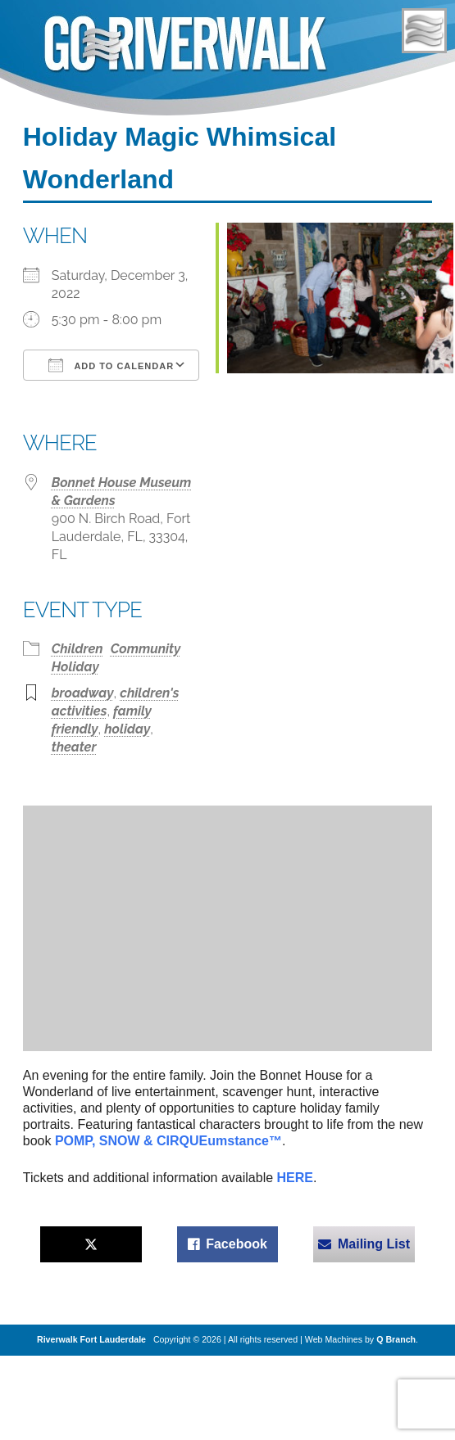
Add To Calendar (111, 365)
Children (77, 649)
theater (74, 747)
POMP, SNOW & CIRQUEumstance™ (168, 1141)
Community (146, 649)
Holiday (75, 667)
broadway (83, 693)
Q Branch (396, 1339)
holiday (127, 729)
